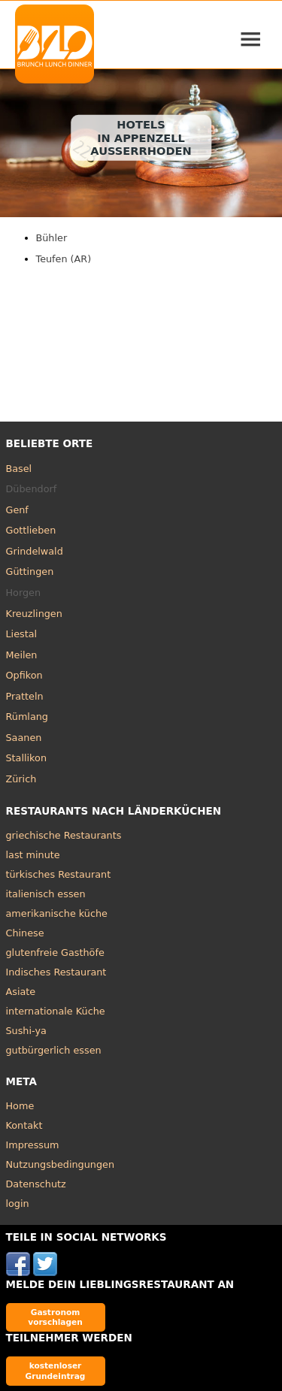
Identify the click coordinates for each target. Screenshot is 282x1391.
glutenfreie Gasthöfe (55, 952)
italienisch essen (46, 894)
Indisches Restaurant (56, 972)
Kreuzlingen (34, 613)
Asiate (21, 991)
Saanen (24, 737)
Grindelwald (34, 551)
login (17, 1203)
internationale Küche (55, 1011)
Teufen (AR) (64, 259)
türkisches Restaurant (58, 874)
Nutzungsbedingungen (60, 1164)
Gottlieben (31, 530)
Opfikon (24, 675)
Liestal (22, 634)
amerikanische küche (57, 913)
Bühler (52, 237)
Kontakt (24, 1125)
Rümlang (27, 716)
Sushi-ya (26, 1030)
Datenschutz (36, 1184)
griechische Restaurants (64, 835)
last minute (33, 854)
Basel (19, 468)
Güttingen (30, 571)
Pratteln (25, 696)
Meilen (22, 655)
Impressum (32, 1145)
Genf (17, 510)
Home (20, 1105)
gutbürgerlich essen (54, 1050)
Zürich (21, 779)
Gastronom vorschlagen (55, 1317)
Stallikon (26, 758)
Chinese (25, 933)
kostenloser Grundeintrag (56, 1370)
